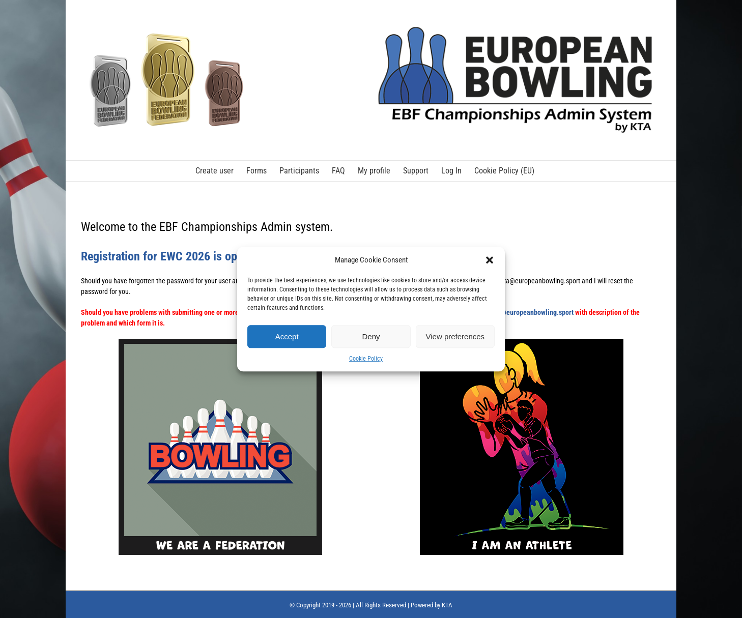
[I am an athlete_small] (521, 342)
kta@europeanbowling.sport (533, 312)
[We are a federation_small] (220, 342)
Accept (287, 336)
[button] (489, 260)
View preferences (455, 336)
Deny (371, 336)
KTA (447, 605)
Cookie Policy (366, 358)
